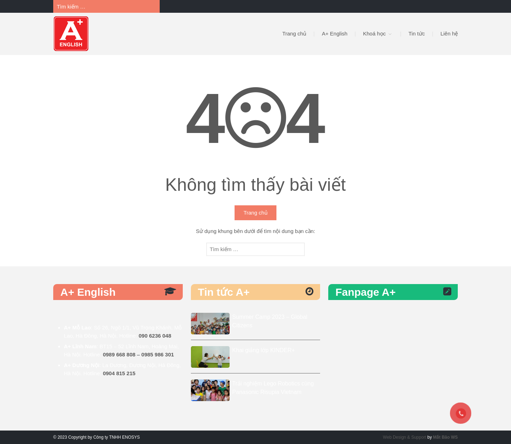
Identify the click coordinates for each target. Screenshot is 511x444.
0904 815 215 (119, 373)
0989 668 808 (119, 354)
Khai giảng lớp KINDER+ (263, 350)
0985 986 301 (157, 354)
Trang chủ (294, 33)
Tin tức (416, 33)
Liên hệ (449, 33)
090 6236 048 (155, 336)
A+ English (334, 33)
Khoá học (374, 33)
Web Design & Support (404, 437)
